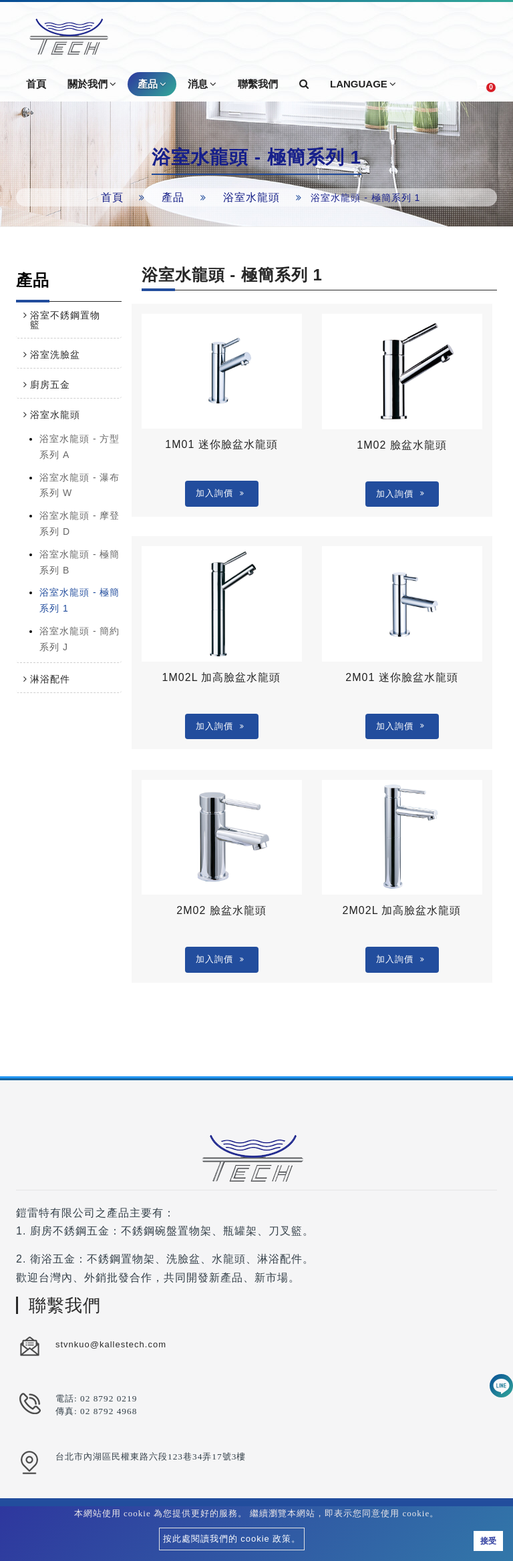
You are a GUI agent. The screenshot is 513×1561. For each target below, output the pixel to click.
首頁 (112, 197)
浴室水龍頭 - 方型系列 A (79, 446)
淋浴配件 (50, 679)
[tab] (69, 320)
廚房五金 (50, 384)
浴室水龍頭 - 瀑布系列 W (79, 485)
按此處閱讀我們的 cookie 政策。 (232, 1539)
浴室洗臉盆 (55, 354)
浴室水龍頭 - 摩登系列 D (79, 523)
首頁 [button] (36, 83)
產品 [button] (152, 84)
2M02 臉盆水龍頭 (221, 910)
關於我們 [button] (91, 84)
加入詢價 (220, 493)
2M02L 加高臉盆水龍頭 (402, 910)
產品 (173, 197)
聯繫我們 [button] (258, 83)
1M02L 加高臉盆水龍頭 (221, 677)
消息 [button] (202, 84)
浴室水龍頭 (251, 197)
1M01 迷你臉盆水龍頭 (221, 444)
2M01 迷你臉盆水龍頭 (401, 677)
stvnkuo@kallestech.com (110, 1344)
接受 (488, 1541)
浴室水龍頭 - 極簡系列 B (79, 562)
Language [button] (363, 84)
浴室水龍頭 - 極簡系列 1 (79, 600)
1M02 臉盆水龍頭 (401, 445)
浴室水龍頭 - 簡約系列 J (79, 639)
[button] (304, 84)
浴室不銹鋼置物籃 (65, 320)
